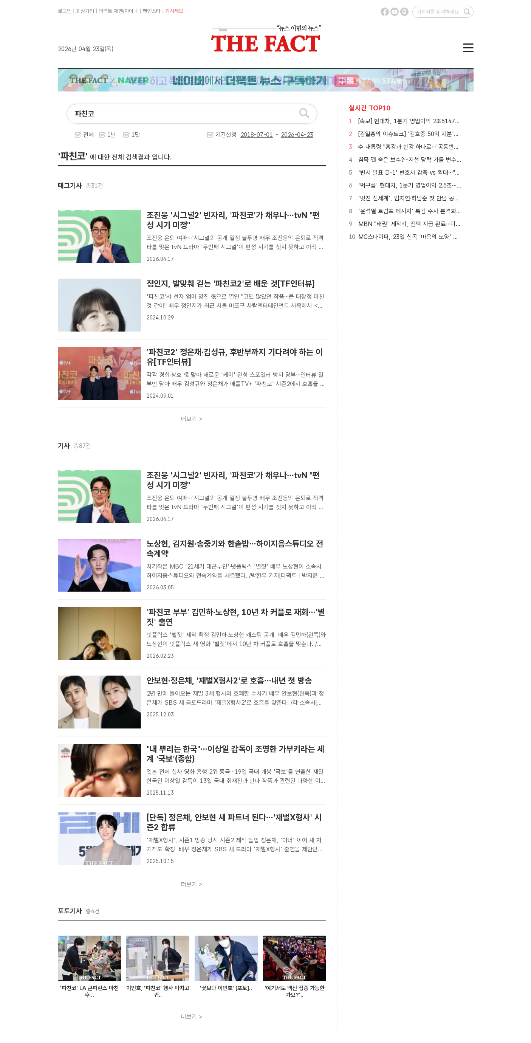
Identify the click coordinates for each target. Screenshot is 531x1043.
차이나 (131, 11)
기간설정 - (264, 134)
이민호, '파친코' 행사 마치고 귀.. (157, 991)
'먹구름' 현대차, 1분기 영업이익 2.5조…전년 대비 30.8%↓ (431, 185)
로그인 (64, 11)
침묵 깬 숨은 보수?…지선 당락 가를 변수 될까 (413, 159)
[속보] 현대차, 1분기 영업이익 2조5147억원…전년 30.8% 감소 (435, 121)
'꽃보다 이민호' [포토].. (226, 988)
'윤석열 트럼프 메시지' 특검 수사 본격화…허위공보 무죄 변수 (432, 211)
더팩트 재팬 (111, 11)
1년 (111, 134)
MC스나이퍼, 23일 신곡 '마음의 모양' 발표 (411, 236)
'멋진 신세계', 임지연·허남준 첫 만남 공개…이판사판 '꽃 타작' (433, 198)
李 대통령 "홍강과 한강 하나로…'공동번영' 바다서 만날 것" (429, 146)
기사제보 (174, 11)
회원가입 (85, 11)
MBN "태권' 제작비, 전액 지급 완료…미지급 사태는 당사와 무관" (437, 224)
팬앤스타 (151, 11)
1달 (136, 134)
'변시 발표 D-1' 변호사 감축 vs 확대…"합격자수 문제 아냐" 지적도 (439, 172)
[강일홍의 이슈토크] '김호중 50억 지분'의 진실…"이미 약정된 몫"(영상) (444, 134)
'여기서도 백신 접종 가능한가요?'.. (295, 991)
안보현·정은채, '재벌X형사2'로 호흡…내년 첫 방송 (229, 680)
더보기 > (192, 419)
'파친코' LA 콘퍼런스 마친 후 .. (89, 991)
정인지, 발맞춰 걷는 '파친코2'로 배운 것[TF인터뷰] (230, 283)
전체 (88, 134)
